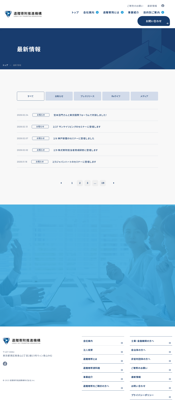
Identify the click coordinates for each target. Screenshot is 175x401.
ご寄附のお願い (135, 6)
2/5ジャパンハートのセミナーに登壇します (74, 162)
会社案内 (88, 342)
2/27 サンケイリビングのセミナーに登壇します (77, 126)
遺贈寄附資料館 (91, 369)
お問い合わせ (154, 21)
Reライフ (116, 96)
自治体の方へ (138, 351)
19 (104, 183)
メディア (144, 96)
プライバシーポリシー (142, 396)
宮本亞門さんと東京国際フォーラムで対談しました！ (80, 115)
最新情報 (152, 6)
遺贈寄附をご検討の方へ (96, 387)
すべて (30, 96)
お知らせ (59, 96)
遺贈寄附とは (90, 360)
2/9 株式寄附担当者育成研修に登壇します (75, 150)
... (96, 183)
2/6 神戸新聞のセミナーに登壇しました (73, 138)
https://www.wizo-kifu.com (29, 342)
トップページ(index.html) (23, 14)
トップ (75, 12)
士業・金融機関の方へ (142, 342)
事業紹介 (133, 12)
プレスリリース (87, 96)
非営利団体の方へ (140, 360)
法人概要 (88, 351)
